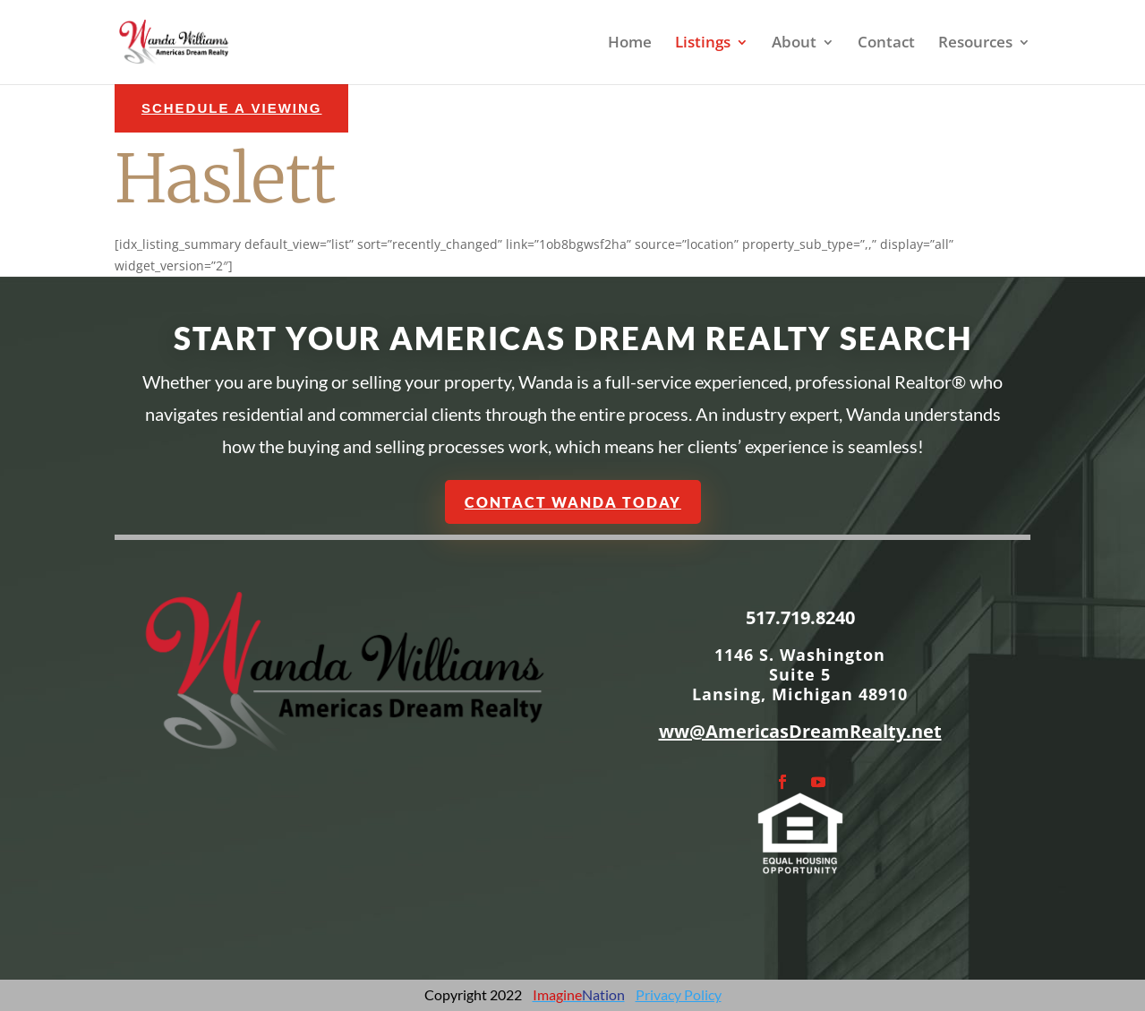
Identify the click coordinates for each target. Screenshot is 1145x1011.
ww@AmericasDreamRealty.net (800, 731)
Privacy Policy (679, 994)
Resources (975, 44)
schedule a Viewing (231, 108)
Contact (886, 44)
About (794, 44)
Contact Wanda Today (572, 501)
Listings (703, 44)
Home (630, 44)
